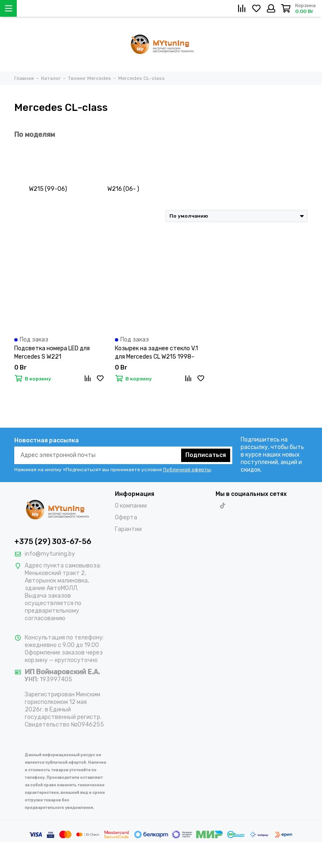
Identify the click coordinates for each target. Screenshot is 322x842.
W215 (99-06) (48, 189)
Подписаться (205, 455)
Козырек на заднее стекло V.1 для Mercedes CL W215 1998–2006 (156, 353)
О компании (131, 505)
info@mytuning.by (50, 553)
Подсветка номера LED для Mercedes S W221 (52, 352)
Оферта (126, 517)
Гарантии (128, 529)
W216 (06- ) (123, 189)
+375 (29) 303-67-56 (52, 541)
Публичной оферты (187, 469)
